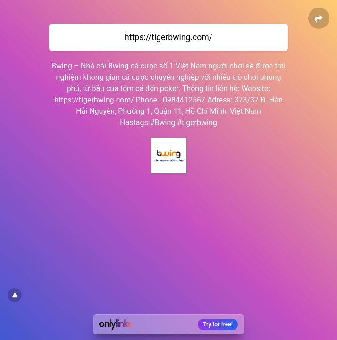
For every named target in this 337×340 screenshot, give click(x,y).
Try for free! (218, 324)
